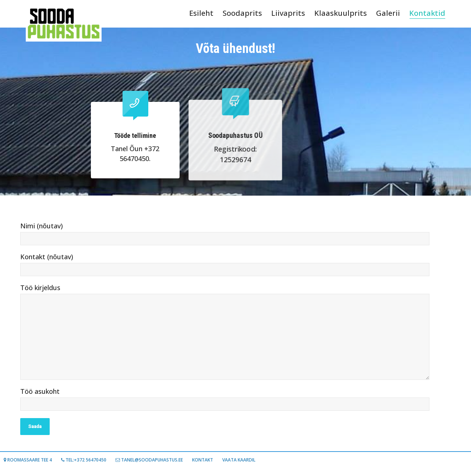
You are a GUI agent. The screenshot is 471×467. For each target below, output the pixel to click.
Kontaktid (427, 13)
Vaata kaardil (238, 460)
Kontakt (202, 460)
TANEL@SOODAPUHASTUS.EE (149, 460)
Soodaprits (242, 13)
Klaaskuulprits (340, 13)
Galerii (388, 13)
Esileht (201, 13)
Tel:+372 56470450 (83, 460)
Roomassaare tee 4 (28, 460)
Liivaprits (288, 13)
